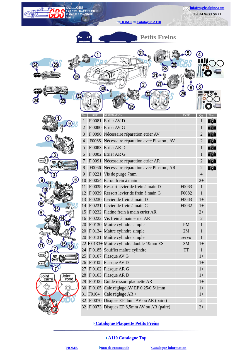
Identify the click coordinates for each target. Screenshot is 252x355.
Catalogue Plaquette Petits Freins (126, 323)
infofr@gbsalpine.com (207, 8)
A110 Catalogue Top (126, 337)
